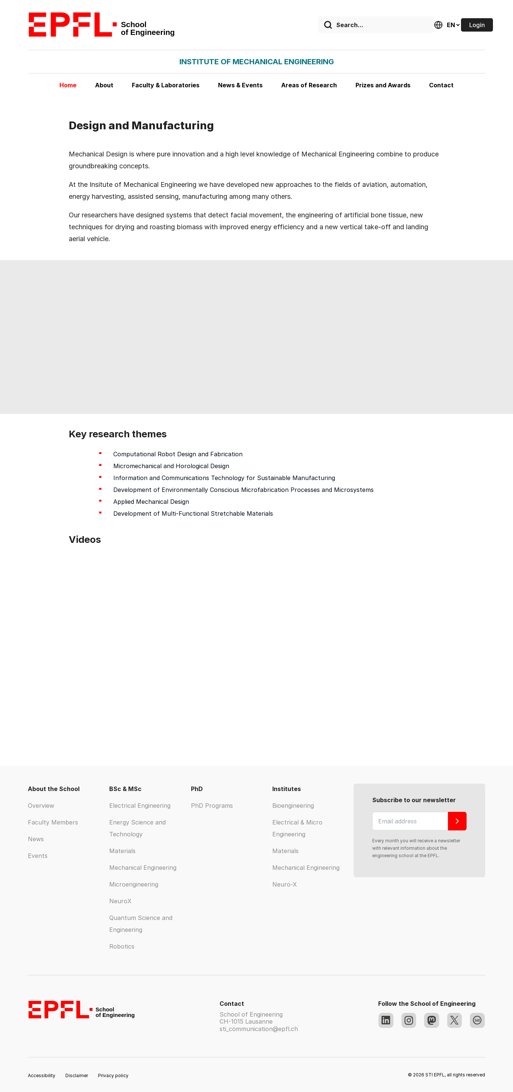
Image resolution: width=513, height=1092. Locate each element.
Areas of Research (309, 85)
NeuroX (120, 901)
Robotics (121, 946)
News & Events (240, 85)
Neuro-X (284, 884)
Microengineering (133, 884)
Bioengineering (293, 805)
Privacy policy (113, 1075)
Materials (122, 851)
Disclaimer (76, 1075)
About (104, 85)
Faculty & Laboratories (165, 85)
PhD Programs (212, 805)
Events (38, 855)
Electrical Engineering (140, 805)
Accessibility (41, 1075)
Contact (441, 85)
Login (477, 25)
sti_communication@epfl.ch (259, 1029)
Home (68, 85)
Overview (41, 805)
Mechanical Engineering (142, 867)
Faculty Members (53, 822)
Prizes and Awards (382, 85)
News (36, 839)
